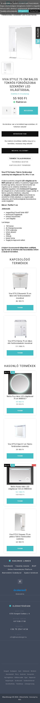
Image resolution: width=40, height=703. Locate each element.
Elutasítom (34, 11)
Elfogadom (23, 11)
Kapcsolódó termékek (20, 165)
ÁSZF (34, 570)
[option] (20, 42)
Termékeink (8, 570)
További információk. (8, 11)
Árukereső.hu (20, 594)
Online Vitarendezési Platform (20, 573)
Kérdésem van (20, 134)
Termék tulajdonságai (20, 158)
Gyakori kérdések (31, 577)
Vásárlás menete (22, 570)
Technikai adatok (20, 162)
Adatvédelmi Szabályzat (11, 577)
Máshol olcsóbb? (20, 150)
